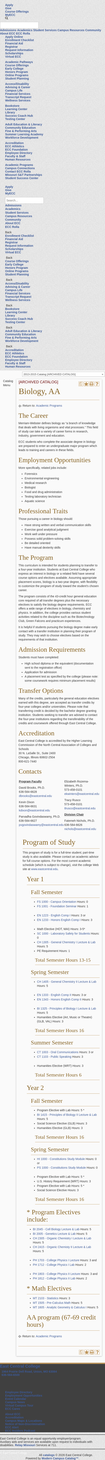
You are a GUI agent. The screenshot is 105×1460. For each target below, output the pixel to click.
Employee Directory (18, 153)
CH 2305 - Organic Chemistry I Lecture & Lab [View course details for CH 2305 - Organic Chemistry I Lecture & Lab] (62, 1238)
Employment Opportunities (23, 1395)
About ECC (7, 33)
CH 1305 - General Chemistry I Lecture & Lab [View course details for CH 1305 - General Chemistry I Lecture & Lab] (66, 942)
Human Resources (18, 159)
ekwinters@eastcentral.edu (81, 793)
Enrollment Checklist (19, 40)
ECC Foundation (16, 149)
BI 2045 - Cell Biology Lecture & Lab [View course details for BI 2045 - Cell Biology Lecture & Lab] (56, 1229)
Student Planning (17, 78)
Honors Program (16, 72)
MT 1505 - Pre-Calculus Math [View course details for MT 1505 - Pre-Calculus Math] (52, 1302)
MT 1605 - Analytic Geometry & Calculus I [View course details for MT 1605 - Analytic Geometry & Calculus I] (60, 1307)
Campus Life (13, 90)
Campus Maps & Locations (23, 1420)
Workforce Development (21, 137)
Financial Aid (14, 43)
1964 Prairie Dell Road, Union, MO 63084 (29, 1371)
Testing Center (15, 119)
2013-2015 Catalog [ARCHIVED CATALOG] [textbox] (50, 374)
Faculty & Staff (15, 156)
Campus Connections (20, 168)
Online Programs (16, 75)
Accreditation (14, 143)
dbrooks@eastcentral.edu (35, 796)
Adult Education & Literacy (23, 124)
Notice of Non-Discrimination (25, 1424)
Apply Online (14, 36)
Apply (9, 5)
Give (8, 8)
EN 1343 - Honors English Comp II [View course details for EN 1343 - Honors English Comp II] (59, 999)
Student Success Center (21, 178)
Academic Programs (19, 165)
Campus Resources (71, 30)
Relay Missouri (25, 1445)
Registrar (11, 46)
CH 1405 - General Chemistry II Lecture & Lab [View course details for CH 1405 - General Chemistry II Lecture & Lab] (66, 981)
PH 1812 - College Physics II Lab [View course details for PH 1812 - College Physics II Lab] (54, 1278)
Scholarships (14, 53)
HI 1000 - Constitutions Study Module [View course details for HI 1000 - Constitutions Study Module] (61, 1159)
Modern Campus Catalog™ (60, 1458)
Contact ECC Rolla (18, 171)
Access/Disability (17, 84)
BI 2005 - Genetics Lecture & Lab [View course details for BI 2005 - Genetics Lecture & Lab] (54, 1233)
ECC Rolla (23, 33)
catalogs (49, 1455)
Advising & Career (17, 87)
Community (93, 30)
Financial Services (17, 93)
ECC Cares (12, 1408)
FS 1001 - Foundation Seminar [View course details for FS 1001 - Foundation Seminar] (57, 906)
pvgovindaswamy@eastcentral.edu (41, 824)
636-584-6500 (11, 1375)
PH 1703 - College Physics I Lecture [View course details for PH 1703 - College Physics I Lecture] (56, 1260)
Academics (24, 30)
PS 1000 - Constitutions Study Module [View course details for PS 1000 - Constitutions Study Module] (61, 1167)
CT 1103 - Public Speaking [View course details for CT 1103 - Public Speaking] (54, 1056)
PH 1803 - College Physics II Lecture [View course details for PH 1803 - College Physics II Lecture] (56, 1273)
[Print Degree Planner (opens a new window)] (81, 384)
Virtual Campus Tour (19, 1405)
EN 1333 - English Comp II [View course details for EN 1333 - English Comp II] (54, 995)
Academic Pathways (19, 62)
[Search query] (19, 25)
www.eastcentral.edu (44, 869)
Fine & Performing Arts (21, 131)
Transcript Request (18, 97)
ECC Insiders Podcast (20, 1430)
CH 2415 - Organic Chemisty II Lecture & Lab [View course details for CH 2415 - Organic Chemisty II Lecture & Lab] (62, 1247)
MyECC (10, 15)
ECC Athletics (14, 146)
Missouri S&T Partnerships (23, 174)
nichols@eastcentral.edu (80, 829)
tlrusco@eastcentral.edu (80, 808)
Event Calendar (15, 1398)
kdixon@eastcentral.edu (34, 810)
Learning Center (16, 109)
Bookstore (12, 105)
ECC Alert (12, 1427)
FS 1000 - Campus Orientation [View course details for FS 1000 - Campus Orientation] (56, 901)
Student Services (45, 30)
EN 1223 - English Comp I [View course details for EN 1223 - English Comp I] (54, 915)
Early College (14, 68)
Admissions (8, 30)
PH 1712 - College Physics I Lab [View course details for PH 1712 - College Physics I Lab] (54, 1264)
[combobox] (63, 374)
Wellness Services (17, 100)
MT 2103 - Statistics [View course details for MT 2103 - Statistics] (45, 1298)
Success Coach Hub (19, 115)
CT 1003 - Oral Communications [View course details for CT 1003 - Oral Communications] (57, 1052)
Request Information (19, 50)
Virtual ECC (13, 56)
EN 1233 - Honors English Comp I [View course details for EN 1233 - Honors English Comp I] (59, 920)
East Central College (20, 1366)
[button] (6, 18)
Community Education (20, 127)
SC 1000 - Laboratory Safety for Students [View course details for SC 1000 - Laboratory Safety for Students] (63, 933)
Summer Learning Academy (24, 134)
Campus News (15, 1402)
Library (10, 112)
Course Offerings (17, 11)
